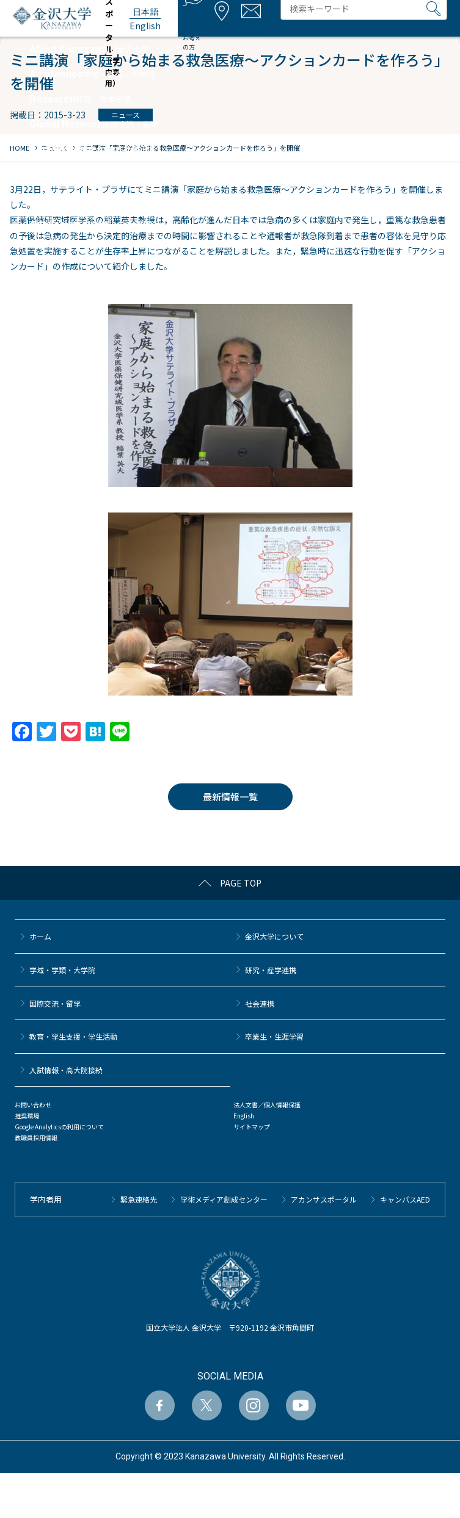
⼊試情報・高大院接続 (66, 1070)
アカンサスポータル (324, 1199)
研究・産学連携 (270, 970)
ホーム (40, 936)
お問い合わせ (33, 1104)
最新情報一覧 (230, 796)
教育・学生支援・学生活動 (73, 1036)
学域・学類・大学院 (62, 970)
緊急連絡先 (138, 1199)
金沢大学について (274, 936)
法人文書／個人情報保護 (267, 1104)
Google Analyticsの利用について (59, 1126)
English (243, 1115)
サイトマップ (251, 1126)
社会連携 (259, 1003)
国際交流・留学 (55, 1003)
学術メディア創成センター (224, 1199)
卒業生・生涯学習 (274, 1036)
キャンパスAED (405, 1199)
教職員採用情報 (36, 1137)
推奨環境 (27, 1115)
